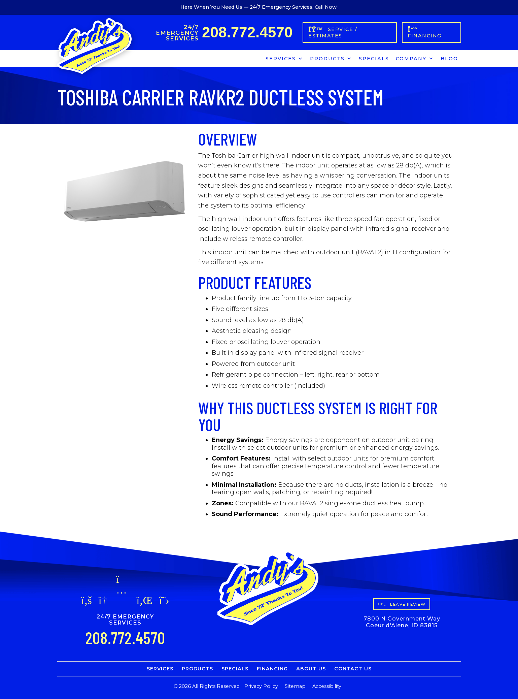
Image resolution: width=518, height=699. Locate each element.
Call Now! (326, 7)
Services (284, 58)
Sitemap (295, 686)
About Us (311, 669)
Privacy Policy (261, 686)
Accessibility (326, 686)
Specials (374, 59)
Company (415, 58)
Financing (272, 669)
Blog (449, 59)
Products (331, 58)
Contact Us (353, 669)
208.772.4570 (247, 32)
